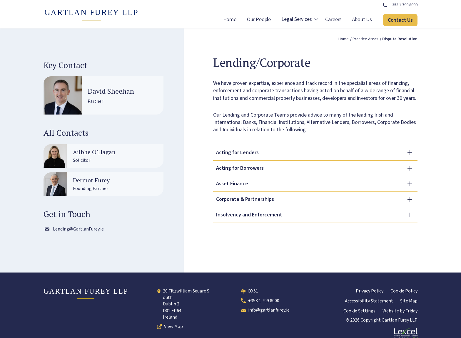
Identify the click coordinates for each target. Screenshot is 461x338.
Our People (259, 19)
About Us (362, 19)
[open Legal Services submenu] (316, 20)
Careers (333, 19)
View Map (169, 326)
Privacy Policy (369, 291)
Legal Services (296, 19)
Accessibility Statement (369, 301)
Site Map (408, 301)
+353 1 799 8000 (259, 300)
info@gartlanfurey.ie (265, 310)
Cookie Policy (403, 291)
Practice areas (365, 39)
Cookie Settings (359, 311)
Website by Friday (400, 311)
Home (229, 19)
